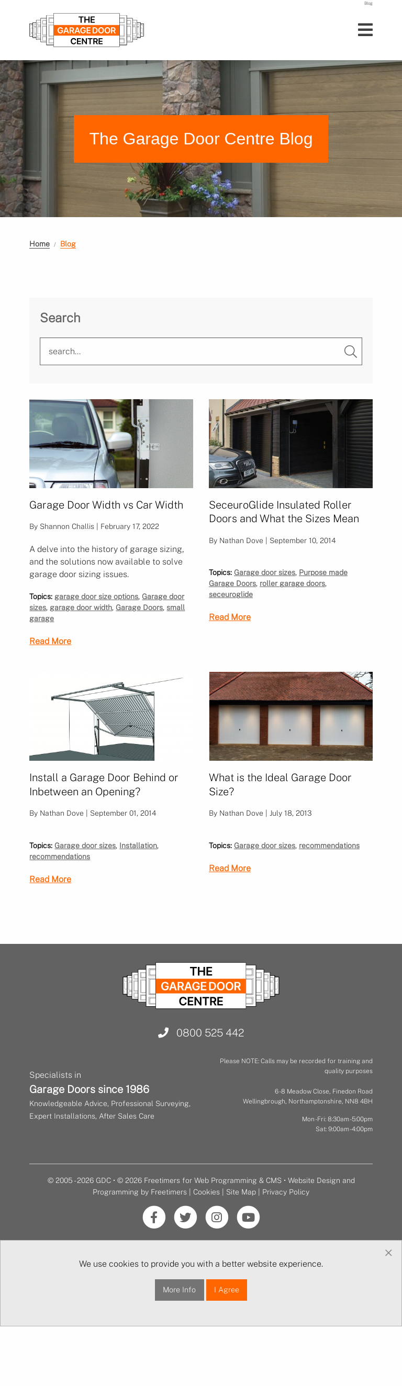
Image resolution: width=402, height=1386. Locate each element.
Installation (138, 897)
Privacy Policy (285, 1243)
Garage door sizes (264, 610)
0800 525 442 (201, 1084)
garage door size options (96, 610)
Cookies (206, 1243)
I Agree (226, 1340)
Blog (68, 244)
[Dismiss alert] (388, 1304)
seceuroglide (231, 632)
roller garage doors (292, 621)
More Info (179, 1340)
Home (39, 244)
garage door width (81, 621)
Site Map (241, 1243)
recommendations (59, 908)
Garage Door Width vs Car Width (106, 505)
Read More (50, 655)
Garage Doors (139, 621)
